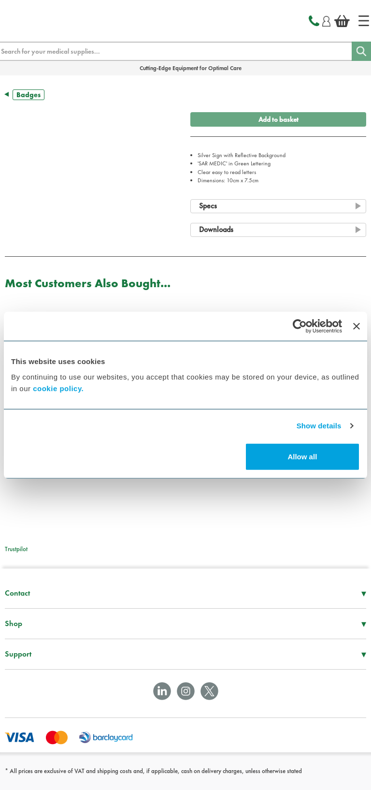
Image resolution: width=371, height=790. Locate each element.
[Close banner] (356, 326)
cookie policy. (58, 388)
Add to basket (278, 119)
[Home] (364, 20)
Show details (319, 426)
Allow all (302, 456)
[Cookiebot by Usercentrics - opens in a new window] (299, 326)
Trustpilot (16, 549)
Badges (28, 94)
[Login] (326, 19)
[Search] (361, 51)
